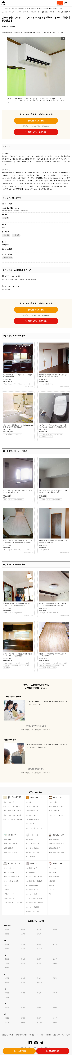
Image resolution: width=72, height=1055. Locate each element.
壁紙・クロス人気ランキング (12, 806)
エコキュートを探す (32, 894)
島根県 (23, 993)
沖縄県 (55, 1022)
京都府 (39, 978)
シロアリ (51, 889)
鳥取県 (7, 993)
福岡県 (7, 1018)
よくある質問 (56, 1035)
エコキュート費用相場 (32, 907)
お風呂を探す (7, 839)
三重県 (7, 978)
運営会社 (5, 1035)
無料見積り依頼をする (36, 769)
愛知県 (7, 968)
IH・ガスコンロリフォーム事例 (12, 902)
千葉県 (7, 948)
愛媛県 (39, 1007)
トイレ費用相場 (30, 857)
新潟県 (7, 959)
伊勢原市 (33, 12)
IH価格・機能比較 (8, 898)
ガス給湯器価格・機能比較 (34, 881)
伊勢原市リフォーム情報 (28, 279)
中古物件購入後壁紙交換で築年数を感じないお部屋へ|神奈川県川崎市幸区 (54, 364)
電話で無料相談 (52, 1051)
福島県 (39, 934)
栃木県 (23, 944)
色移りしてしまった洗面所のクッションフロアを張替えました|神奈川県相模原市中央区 (18, 529)
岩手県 (39, 929)
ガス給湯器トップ (31, 868)
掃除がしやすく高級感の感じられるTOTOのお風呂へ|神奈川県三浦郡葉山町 (18, 414)
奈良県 (23, 982)
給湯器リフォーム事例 (32, 911)
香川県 (23, 1007)
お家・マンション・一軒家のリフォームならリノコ (36, 1047)
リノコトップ (6, 12)
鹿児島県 (39, 1022)
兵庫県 (7, 982)
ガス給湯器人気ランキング (34, 876)
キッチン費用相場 (54, 811)
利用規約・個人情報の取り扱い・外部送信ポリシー (24, 1035)
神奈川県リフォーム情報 (9, 279)
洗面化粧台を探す (54, 839)
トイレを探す (30, 839)
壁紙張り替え (7, 258)
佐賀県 (23, 1018)
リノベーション (53, 868)
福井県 (55, 959)
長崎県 (39, 1018)
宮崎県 (23, 1022)
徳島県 (7, 1007)
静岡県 (55, 963)
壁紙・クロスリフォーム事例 (12, 815)
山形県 (23, 934)
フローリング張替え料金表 (34, 828)
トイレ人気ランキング (32, 843)
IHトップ (6, 885)
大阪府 (55, 978)
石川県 (39, 959)
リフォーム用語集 (46, 1035)
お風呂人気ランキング (10, 843)
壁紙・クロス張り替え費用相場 (12, 819)
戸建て (5, 218)
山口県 (7, 997)
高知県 (55, 1007)
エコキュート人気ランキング (34, 898)
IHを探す (6, 889)
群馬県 (39, 944)
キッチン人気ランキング (56, 806)
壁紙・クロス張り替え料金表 (12, 811)
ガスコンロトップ (8, 868)
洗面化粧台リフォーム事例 (57, 852)
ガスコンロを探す (8, 872)
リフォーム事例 (16, 12)
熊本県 (55, 1018)
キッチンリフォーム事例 (56, 815)
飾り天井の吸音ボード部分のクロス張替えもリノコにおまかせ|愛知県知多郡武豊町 (54, 592)
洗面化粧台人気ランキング (57, 843)
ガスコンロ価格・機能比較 (11, 881)
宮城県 (55, 929)
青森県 (23, 929)
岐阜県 (39, 963)
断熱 (50, 894)
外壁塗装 (51, 885)
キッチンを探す (53, 802)
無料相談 (59, 4)
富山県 (23, 959)
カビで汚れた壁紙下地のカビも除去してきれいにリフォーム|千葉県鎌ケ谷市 (54, 479)
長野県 (23, 963)
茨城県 (7, 944)
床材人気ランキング (32, 806)
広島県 (55, 993)
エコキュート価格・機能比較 (34, 902)
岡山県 (39, 993)
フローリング (30, 824)
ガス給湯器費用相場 (32, 885)
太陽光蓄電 (52, 881)
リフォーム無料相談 (19, 1051)
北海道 (7, 929)
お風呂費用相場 (8, 848)
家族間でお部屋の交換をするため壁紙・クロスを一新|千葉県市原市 (54, 529)
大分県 (7, 1022)
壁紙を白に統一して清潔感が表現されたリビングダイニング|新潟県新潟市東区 (18, 592)
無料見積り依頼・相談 (36, 121)
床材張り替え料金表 (32, 811)
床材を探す (29, 802)
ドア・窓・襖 (53, 872)
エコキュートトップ (32, 889)
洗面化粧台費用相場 (55, 848)
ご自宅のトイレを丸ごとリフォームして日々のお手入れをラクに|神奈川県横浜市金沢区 (54, 415)
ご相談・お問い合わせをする (36, 726)
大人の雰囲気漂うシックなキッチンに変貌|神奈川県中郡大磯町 (18, 364)
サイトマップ (66, 1035)
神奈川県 (26, 12)
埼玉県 (55, 944)
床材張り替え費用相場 (32, 819)
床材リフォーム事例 (32, 815)
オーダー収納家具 (54, 876)
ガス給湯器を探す (31, 872)
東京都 (23, 948)
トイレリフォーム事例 (32, 852)
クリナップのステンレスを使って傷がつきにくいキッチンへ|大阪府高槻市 (18, 645)
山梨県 (7, 963)
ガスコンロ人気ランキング (11, 876)
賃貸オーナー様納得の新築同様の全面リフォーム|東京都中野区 (54, 645)
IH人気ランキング (8, 894)
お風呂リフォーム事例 (10, 852)
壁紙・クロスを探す (9, 802)
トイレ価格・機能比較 (32, 848)
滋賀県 (23, 978)
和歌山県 (39, 982)
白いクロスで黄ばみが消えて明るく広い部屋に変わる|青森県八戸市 (18, 479)
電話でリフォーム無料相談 (36, 132)
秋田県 (7, 934)
